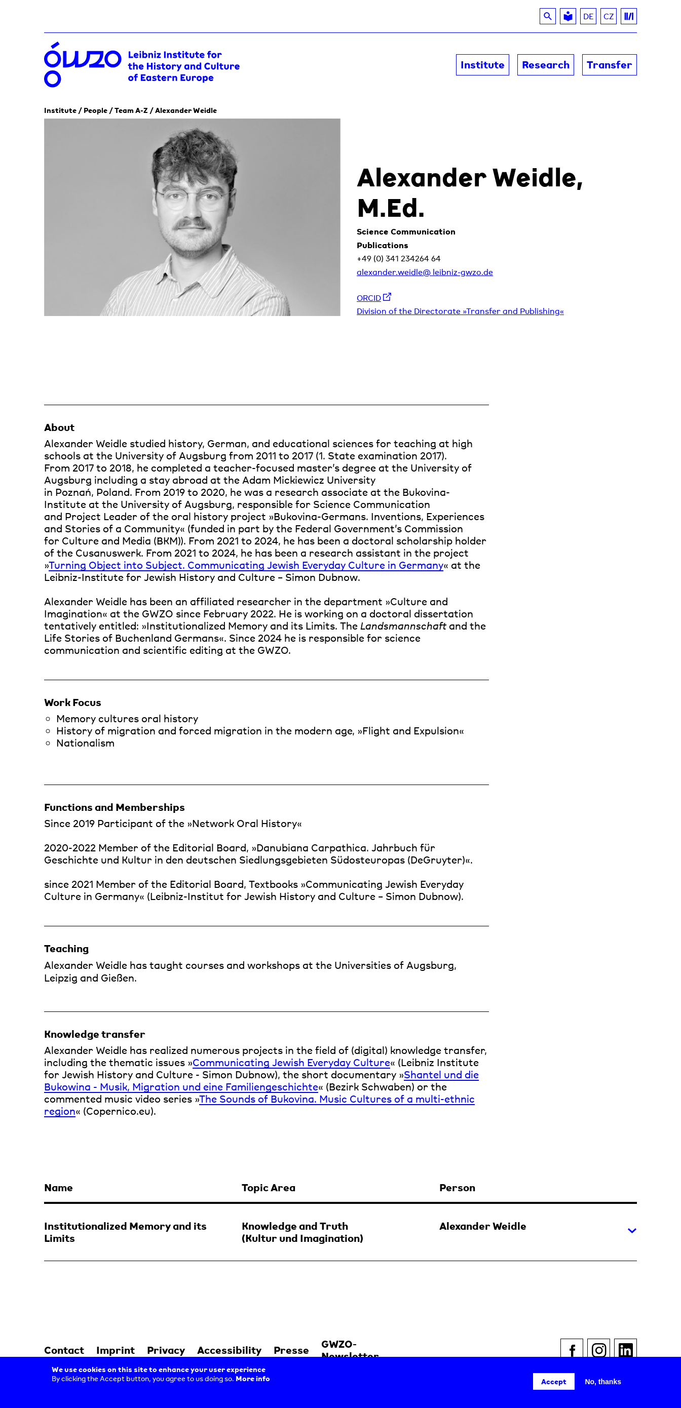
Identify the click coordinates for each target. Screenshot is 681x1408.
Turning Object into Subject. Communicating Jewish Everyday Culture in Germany (246, 565)
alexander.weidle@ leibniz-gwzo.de (425, 272)
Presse (291, 1350)
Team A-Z (131, 110)
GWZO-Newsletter (350, 1350)
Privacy (166, 1350)
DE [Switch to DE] (588, 16)
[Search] (548, 16)
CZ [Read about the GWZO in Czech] (610, 17)
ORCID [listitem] (374, 297)
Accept (553, 1381)
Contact (64, 1350)
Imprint (115, 1350)
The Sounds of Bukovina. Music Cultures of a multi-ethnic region (259, 1104)
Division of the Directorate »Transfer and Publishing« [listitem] (460, 311)
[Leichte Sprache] (568, 16)
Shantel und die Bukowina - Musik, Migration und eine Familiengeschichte (261, 1080)
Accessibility (229, 1350)
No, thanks (603, 1382)
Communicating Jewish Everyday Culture (291, 1062)
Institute (60, 110)
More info (253, 1378)
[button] (340, 1213)
